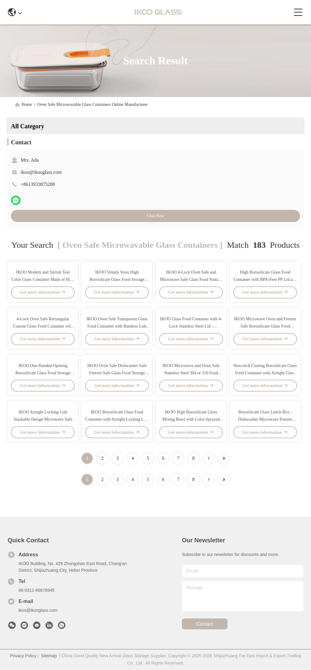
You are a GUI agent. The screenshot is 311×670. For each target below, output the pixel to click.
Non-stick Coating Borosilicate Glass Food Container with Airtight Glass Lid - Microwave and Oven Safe (265, 372)
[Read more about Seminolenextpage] (208, 479)
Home (27, 104)
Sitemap (48, 656)
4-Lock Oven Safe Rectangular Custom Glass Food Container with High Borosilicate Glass (43, 326)
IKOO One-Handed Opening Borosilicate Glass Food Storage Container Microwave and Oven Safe (42, 372)
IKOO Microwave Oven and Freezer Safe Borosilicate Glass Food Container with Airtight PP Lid (265, 326)
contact (204, 624)
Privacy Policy (23, 656)
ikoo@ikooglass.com (41, 172)
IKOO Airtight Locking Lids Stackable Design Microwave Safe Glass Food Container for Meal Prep (42, 419)
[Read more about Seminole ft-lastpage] (223, 479)
